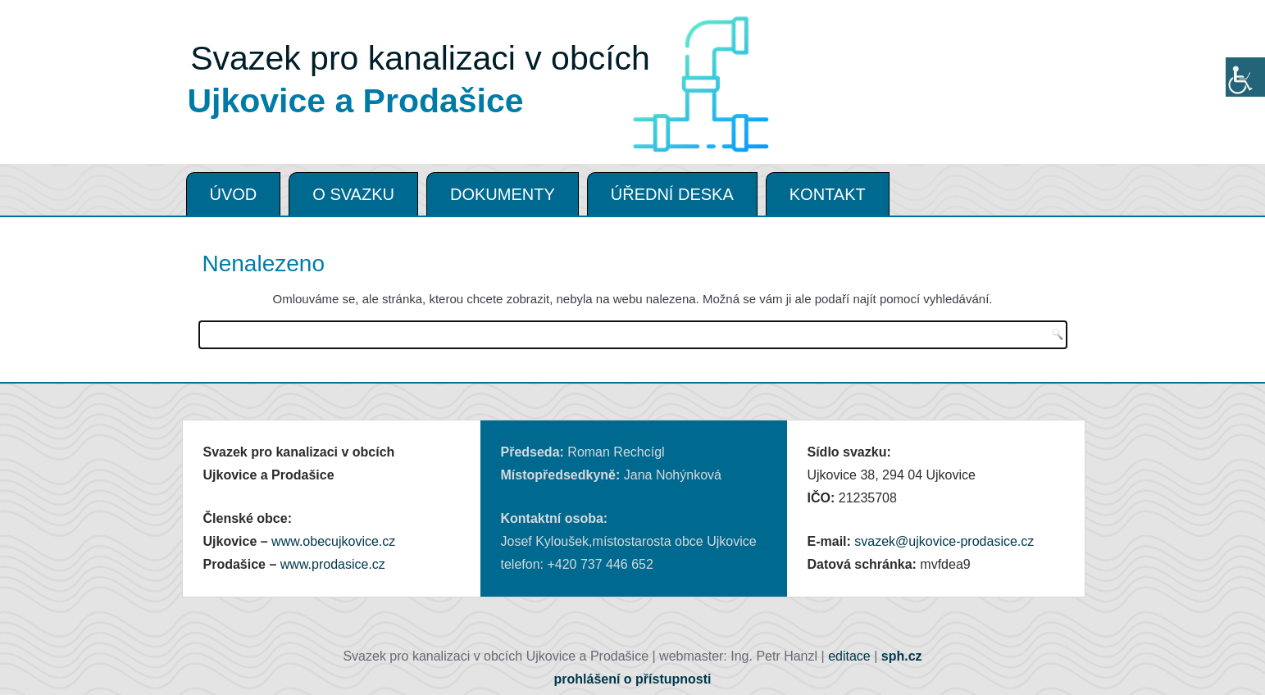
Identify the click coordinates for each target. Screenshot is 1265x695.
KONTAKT (827, 194)
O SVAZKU (353, 194)
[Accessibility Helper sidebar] (1245, 77)
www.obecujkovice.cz (333, 541)
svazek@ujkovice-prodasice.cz (944, 541)
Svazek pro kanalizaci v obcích (420, 58)
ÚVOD (233, 194)
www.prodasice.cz (332, 564)
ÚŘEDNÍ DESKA (672, 194)
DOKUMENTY (502, 194)
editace (849, 656)
